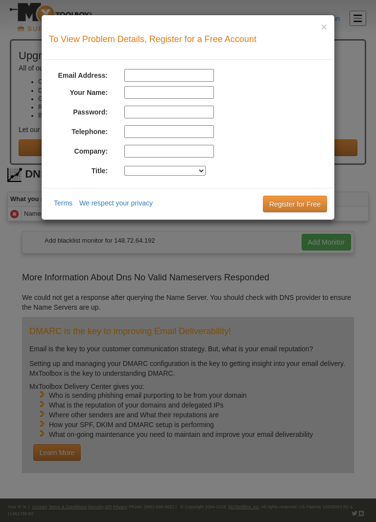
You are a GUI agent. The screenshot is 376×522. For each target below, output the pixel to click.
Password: (90, 112)
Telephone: (89, 132)
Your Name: (89, 92)
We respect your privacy (116, 203)
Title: (100, 171)
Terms (63, 203)
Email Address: (83, 75)
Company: (91, 151)
